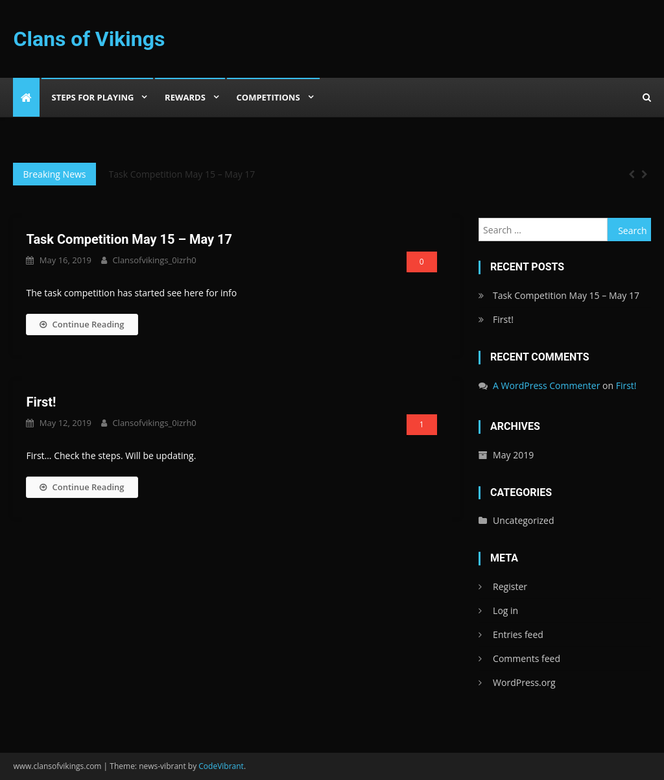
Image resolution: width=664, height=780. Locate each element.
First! (41, 402)
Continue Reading (82, 324)
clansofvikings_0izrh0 (154, 260)
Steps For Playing (92, 97)
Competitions (268, 97)
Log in (505, 610)
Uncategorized (523, 520)
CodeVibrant (221, 766)
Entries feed (518, 634)
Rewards (185, 97)
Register (510, 586)
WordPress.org (524, 682)
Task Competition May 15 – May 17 (182, 174)
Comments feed (526, 658)
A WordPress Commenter (546, 385)
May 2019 (513, 455)
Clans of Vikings (89, 39)
